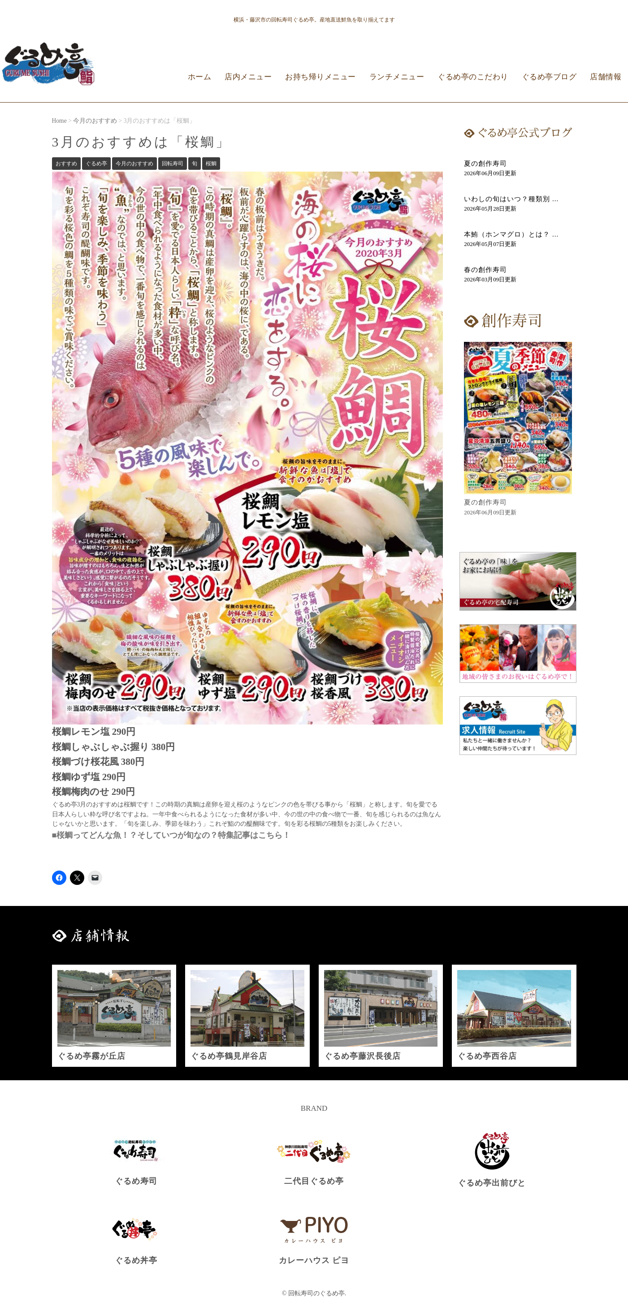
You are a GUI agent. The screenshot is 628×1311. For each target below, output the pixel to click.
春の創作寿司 (485, 269)
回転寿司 (172, 163)
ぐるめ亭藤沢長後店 (362, 1056)
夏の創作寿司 (485, 163)
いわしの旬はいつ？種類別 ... (511, 199)
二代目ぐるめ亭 (314, 1181)
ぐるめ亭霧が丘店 (91, 1056)
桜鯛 (211, 163)
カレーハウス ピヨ (314, 1260)
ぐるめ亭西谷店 (487, 1056)
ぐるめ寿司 (136, 1181)
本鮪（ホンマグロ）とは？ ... (511, 234)
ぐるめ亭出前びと (492, 1182)
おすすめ (66, 163)
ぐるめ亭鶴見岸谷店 (229, 1056)
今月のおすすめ (134, 163)
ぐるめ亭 (96, 163)
